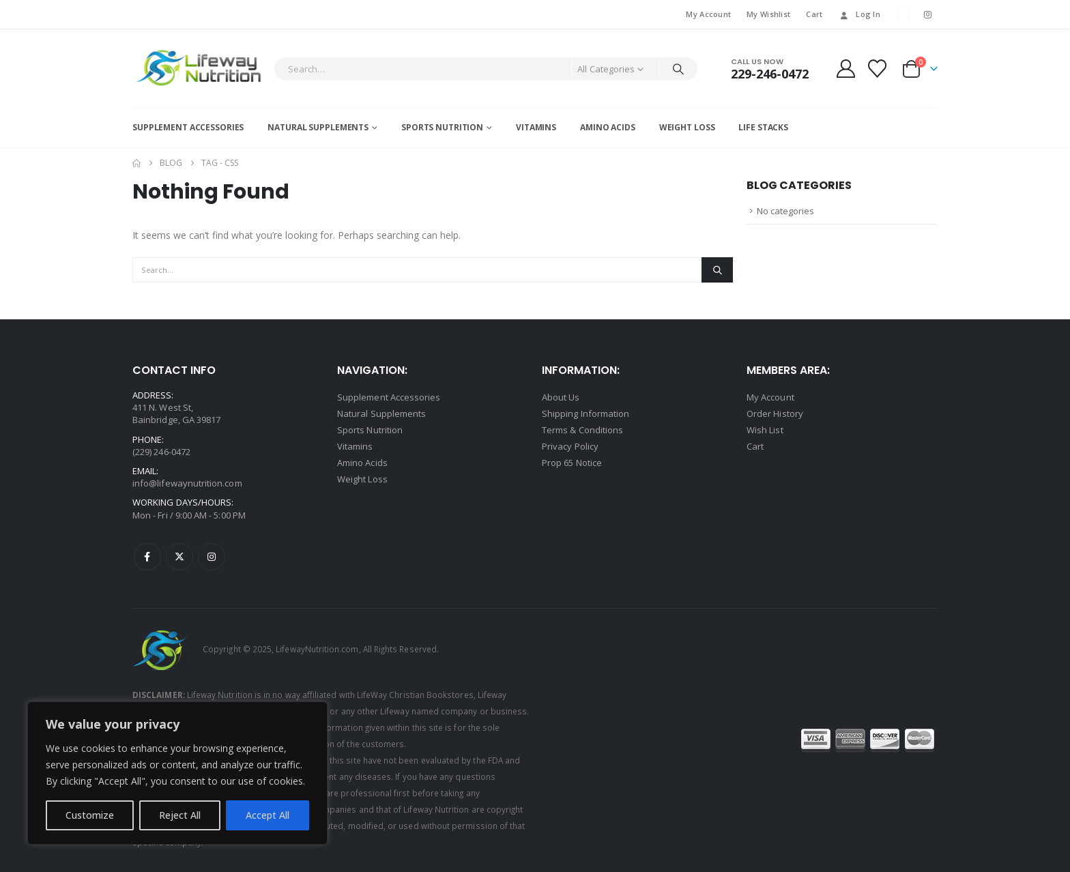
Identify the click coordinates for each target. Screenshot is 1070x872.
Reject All (180, 815)
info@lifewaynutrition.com (187, 483)
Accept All (267, 815)
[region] (177, 773)
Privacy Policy (570, 446)
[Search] (678, 69)
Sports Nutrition (442, 127)
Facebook (147, 556)
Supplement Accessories (188, 127)
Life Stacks (763, 127)
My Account (708, 14)
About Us (561, 397)
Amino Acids (607, 127)
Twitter (179, 556)
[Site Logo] (199, 68)
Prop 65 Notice (572, 462)
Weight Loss (687, 127)
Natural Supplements (318, 127)
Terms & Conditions (582, 430)
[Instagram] (928, 14)
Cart (814, 14)
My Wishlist (768, 14)
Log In (859, 14)
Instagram (211, 556)
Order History (775, 413)
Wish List (765, 430)
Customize (90, 815)
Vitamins (536, 127)
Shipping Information (585, 413)
